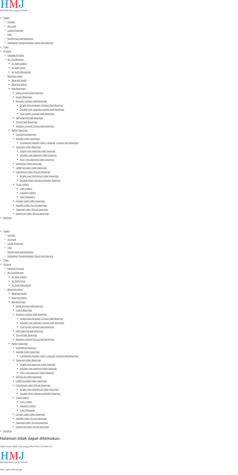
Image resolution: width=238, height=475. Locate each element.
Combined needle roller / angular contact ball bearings (49, 142)
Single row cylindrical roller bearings (39, 176)
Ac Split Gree (18, 67)
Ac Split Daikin (19, 63)
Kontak (11, 21)
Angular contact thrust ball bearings (35, 126)
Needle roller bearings (28, 138)
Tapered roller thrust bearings (32, 209)
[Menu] (1, 225)
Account (11, 26)
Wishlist (7, 217)
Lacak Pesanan (15, 30)
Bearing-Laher (15, 76)
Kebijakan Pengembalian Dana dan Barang (30, 42)
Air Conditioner (15, 59)
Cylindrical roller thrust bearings (33, 171)
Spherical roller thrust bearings (32, 213)
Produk (7, 51)
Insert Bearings (24, 97)
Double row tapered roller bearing (38, 155)
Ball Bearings (18, 88)
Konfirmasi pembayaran (20, 38)
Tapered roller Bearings (28, 147)
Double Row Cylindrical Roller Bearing (40, 180)
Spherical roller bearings (29, 163)
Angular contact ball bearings (31, 101)
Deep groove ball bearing (29, 92)
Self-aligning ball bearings (29, 117)
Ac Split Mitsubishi (21, 72)
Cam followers (27, 196)
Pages (6, 17)
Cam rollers (26, 188)
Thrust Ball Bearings (26, 122)
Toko (6, 47)
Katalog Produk (15, 55)
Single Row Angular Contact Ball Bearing (41, 105)
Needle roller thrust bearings (31, 205)
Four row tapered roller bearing (37, 159)
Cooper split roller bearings (30, 201)
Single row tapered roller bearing (37, 151)
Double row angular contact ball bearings (42, 109)
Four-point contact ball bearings (37, 113)
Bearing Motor (19, 84)
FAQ (9, 34)
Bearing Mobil (19, 80)
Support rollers (28, 192)
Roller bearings (20, 130)
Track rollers (22, 184)
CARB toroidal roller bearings (31, 167)
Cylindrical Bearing (26, 134)
